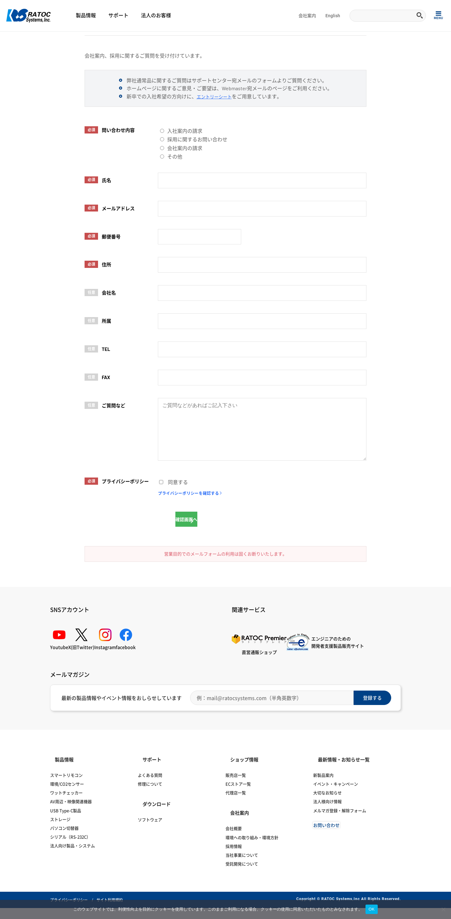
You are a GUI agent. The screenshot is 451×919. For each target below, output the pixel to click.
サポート (118, 15)
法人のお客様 (156, 15)
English (332, 15)
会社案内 (307, 15)
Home (11, 39)
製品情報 (86, 15)
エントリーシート (217, 126)
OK (372, 909)
